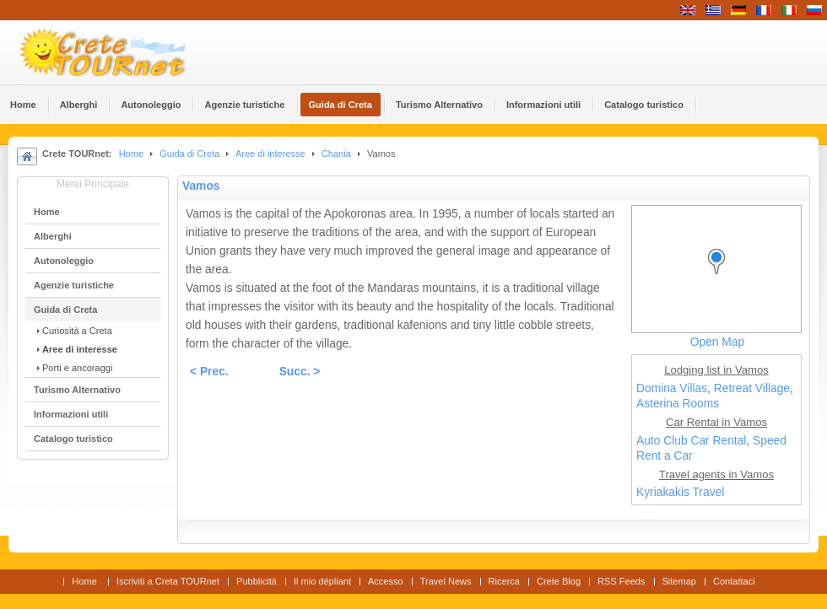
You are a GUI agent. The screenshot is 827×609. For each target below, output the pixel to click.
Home (131, 153)
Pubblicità (256, 581)
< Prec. (209, 371)
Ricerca (504, 581)
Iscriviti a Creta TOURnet (167, 581)
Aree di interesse (270, 153)
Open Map (717, 342)
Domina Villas (671, 388)
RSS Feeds (621, 581)
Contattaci (734, 581)
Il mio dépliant (322, 581)
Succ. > (300, 371)
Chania (336, 153)
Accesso (385, 581)
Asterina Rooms (677, 403)
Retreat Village (752, 388)
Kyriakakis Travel (680, 492)
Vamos (200, 186)
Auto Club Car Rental (691, 440)
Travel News (446, 581)
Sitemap (679, 581)
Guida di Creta (189, 153)
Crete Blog (559, 581)
